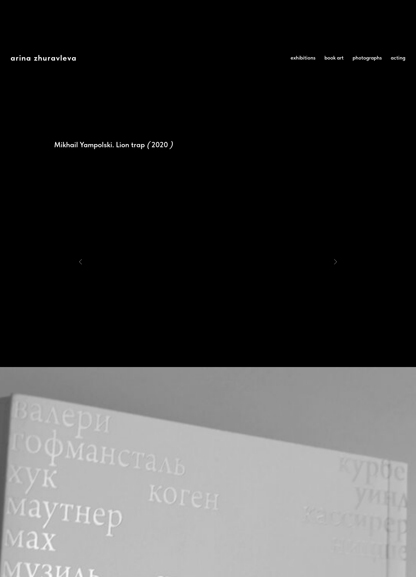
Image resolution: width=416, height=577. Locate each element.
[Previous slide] (80, 261)
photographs (367, 57)
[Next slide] (335, 261)
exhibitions (303, 57)
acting (398, 57)
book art (334, 57)
